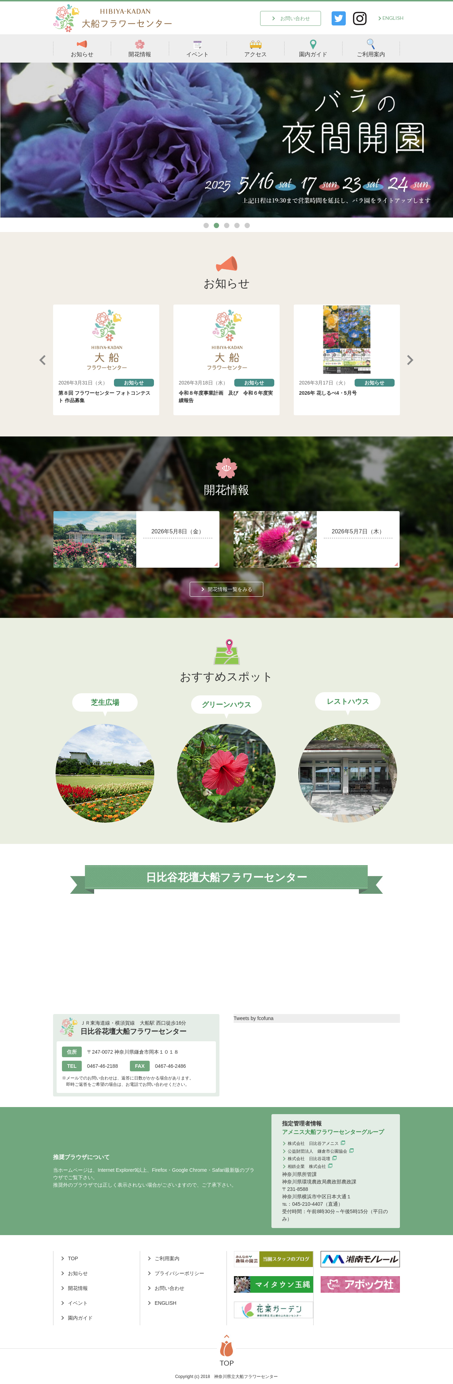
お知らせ (82, 48)
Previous (42, 360)
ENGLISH (393, 18)
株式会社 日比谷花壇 (309, 1158)
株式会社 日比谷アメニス (313, 1143)
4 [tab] (237, 225)
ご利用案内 (371, 48)
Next (410, 360)
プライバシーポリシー (179, 1273)
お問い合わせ (295, 18)
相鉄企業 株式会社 (307, 1166)
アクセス (255, 48)
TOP (73, 1258)
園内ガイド (313, 48)
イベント (197, 48)
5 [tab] (247, 225)
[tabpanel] (226, 140)
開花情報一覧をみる (230, 589)
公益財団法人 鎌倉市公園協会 (317, 1151)
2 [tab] (216, 225)
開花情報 (139, 48)
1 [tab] (206, 225)
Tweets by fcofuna (254, 1018)
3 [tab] (226, 225)
